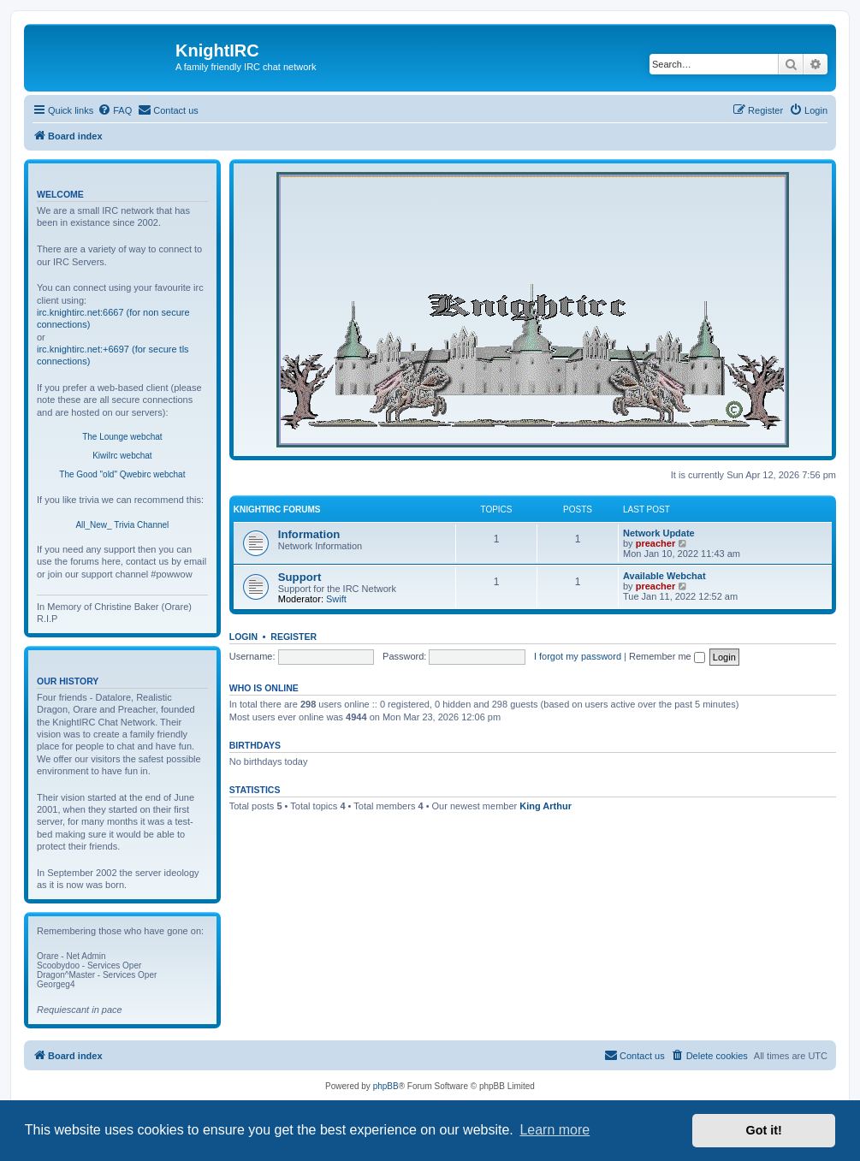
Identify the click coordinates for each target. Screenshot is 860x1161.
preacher (655, 543)
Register (293, 636)
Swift (336, 599)
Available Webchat (664, 576)
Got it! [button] (764, 1130)
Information (309, 534)
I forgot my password (577, 656)
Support (300, 577)
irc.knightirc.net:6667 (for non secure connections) (113, 318)
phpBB (386, 1086)
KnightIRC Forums (277, 509)
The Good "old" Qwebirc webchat (122, 474)
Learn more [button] (554, 1129)
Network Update (659, 533)
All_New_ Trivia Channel (122, 525)
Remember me (667, 656)
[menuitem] (115, 110)
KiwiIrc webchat (121, 455)
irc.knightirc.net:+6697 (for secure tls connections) (113, 355)
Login (243, 636)
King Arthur (545, 806)
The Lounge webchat (122, 436)
